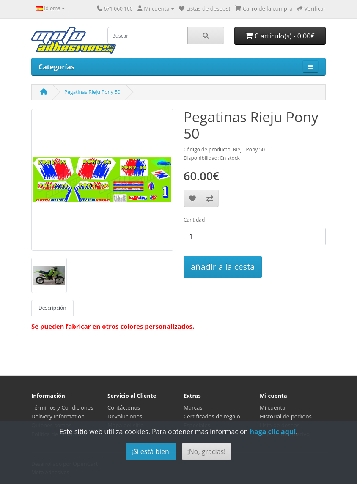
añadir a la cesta (223, 266)
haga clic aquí (273, 431)
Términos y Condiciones (62, 407)
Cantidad (194, 219)
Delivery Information (58, 416)
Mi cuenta (273, 407)
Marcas (193, 407)
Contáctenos (123, 407)
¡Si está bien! (151, 451)
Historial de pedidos (286, 416)
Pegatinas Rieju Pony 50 (92, 92)
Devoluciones (124, 416)
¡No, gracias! (206, 451)
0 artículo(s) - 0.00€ (279, 36)
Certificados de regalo (212, 416)
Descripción (52, 307)
